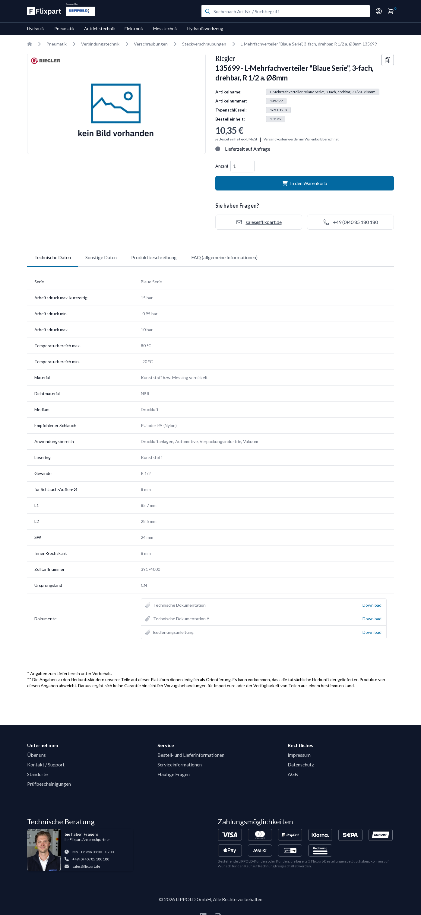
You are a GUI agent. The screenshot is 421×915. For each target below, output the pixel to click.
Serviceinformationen (179, 764)
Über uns (36, 755)
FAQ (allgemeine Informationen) (224, 257)
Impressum (299, 755)
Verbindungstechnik (100, 43)
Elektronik (134, 28)
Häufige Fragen (173, 774)
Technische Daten (52, 257)
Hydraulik (36, 28)
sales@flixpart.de (86, 866)
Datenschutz (301, 764)
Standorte (37, 774)
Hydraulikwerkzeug (205, 28)
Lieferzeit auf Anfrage (247, 149)
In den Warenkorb (304, 183)
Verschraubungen (151, 43)
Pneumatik (64, 28)
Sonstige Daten (101, 257)
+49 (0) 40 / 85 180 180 (90, 859)
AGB (293, 774)
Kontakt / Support (46, 764)
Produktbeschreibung (154, 257)
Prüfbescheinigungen (49, 784)
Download (371, 605)
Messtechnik (165, 28)
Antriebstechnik (99, 28)
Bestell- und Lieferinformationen (190, 755)
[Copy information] (387, 60)
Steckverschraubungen (204, 43)
